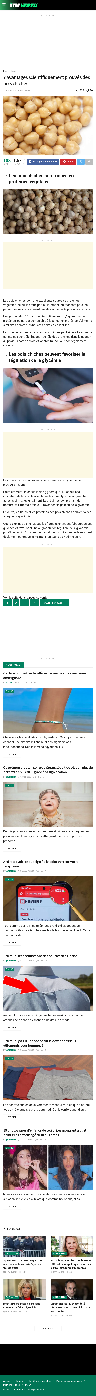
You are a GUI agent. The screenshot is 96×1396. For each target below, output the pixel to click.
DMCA (28, 1385)
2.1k (37, 683)
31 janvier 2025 (26, 871)
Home (6, 71)
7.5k (43, 1140)
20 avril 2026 (57, 1272)
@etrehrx (11, 777)
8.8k (69, 1315)
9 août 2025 (20, 683)
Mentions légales (11, 1385)
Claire (9, 683)
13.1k (22, 1272)
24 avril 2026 (10, 1272)
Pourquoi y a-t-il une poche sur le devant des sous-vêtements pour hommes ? (40, 1043)
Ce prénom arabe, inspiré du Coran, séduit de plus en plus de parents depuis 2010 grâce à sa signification (48, 769)
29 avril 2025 (10, 1312)
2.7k (44, 961)
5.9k (41, 777)
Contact (19, 1381)
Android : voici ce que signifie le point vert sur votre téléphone (40, 864)
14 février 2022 (10, 90)
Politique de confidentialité (69, 1381)
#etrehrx (40, 1390)
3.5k (44, 871)
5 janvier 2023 (25, 1140)
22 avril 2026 (57, 1315)
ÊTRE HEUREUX (18, 1390)
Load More (48, 1328)
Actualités (12, 1254)
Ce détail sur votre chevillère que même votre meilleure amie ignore (44, 675)
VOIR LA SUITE (55, 603)
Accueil (6, 1381)
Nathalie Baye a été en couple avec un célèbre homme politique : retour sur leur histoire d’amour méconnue (71, 1264)
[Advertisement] (48, 41)
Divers (14, 71)
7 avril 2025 (24, 777)
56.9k (69, 1272)
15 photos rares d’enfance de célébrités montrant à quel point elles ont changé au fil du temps (44, 1132)
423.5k (23, 1312)
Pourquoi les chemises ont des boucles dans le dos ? (41, 955)
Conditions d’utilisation (40, 1381)
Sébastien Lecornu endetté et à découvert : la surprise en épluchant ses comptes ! (70, 1307)
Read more (12, 754)
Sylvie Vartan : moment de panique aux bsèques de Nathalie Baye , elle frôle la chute (22, 1264)
